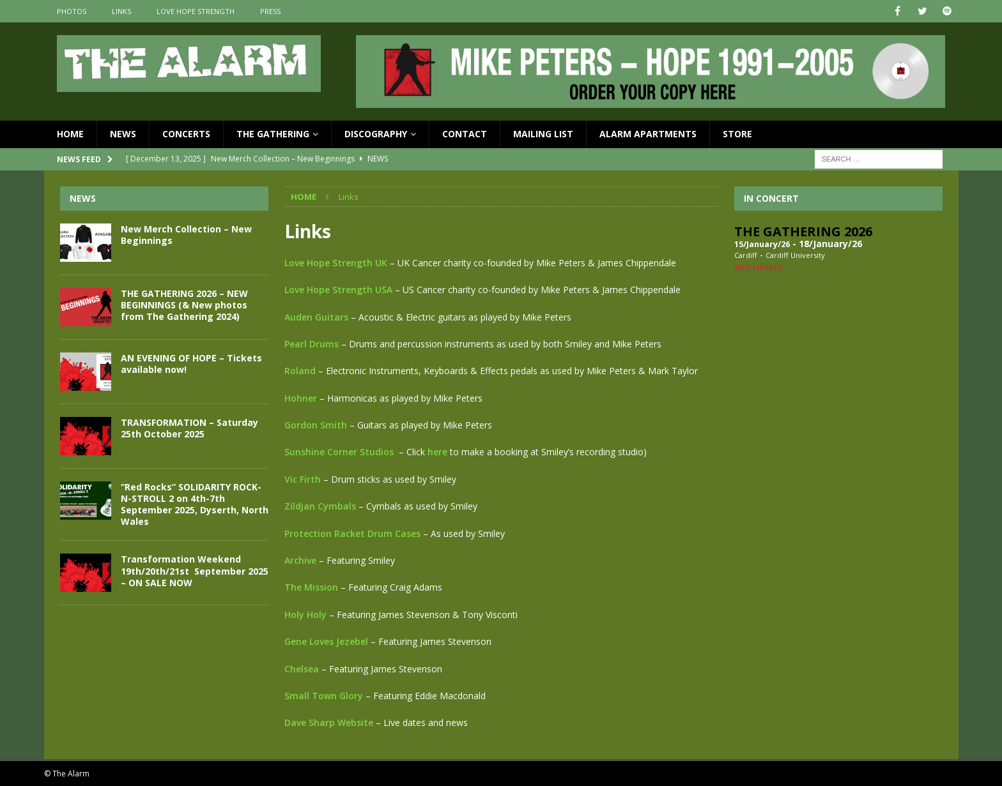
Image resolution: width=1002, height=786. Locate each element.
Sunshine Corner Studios (339, 452)
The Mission (311, 587)
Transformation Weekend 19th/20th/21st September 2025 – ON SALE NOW (194, 570)
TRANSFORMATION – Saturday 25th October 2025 (189, 428)
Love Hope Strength (196, 11)
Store (737, 134)
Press (270, 11)
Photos (71, 11)
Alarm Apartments (648, 134)
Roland (300, 371)
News (123, 134)
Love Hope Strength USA (338, 289)
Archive (300, 560)
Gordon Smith (315, 425)
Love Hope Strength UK (335, 263)
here (437, 452)
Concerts (186, 134)
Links (121, 11)
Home (70, 134)
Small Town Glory (323, 696)
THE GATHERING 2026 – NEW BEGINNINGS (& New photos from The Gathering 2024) (184, 304)
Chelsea (302, 669)
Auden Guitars (316, 317)
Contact (464, 134)
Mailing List (543, 134)
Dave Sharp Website (328, 722)
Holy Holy (305, 614)
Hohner (300, 398)
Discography (375, 134)
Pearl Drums (311, 344)
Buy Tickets (758, 267)
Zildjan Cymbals (320, 506)
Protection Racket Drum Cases (352, 533)
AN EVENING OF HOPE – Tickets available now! (191, 363)
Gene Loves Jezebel (326, 641)
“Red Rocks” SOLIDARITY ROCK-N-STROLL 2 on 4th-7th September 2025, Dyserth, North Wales (194, 504)
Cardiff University (795, 255)
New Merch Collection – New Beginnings (186, 234)
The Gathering (272, 134)
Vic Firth (302, 479)
